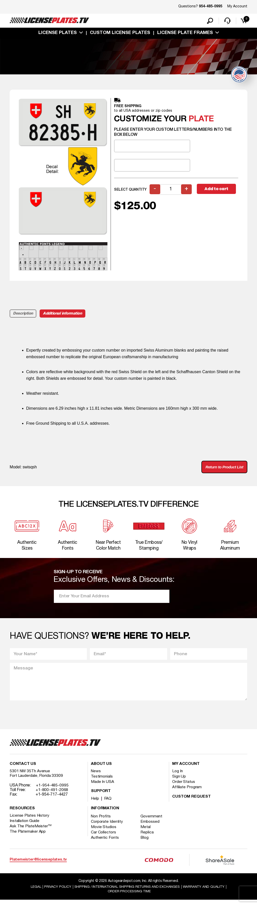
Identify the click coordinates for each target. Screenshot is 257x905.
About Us (101, 769)
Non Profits (101, 821)
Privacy (54, 891)
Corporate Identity (107, 826)
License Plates (57, 33)
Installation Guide (25, 826)
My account (186, 769)
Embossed (150, 826)
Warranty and (206, 891)
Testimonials (102, 781)
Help (95, 803)
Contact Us (23, 769)
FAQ (108, 803)
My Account (237, 6)
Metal (146, 832)
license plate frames (185, 33)
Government (152, 821)
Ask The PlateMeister (31, 831)
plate (201, 120)
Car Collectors (104, 837)
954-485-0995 (210, 6)
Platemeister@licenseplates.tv (38, 864)
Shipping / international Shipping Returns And (126, 891)
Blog (145, 842)
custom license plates (120, 33)
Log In (177, 776)
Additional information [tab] (63, 314)
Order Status (183, 786)
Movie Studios (104, 832)
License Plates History (30, 820)
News (96, 776)
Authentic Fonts (105, 842)
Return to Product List (223, 468)
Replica (148, 837)
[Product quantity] (170, 190)
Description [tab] (23, 314)
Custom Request (191, 802)
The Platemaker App (28, 836)
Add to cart (217, 190)
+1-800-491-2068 (52, 795)
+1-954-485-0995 (52, 790)
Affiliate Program (187, 792)
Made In (102, 786)
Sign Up (179, 781)
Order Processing (129, 896)
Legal (32, 891)
